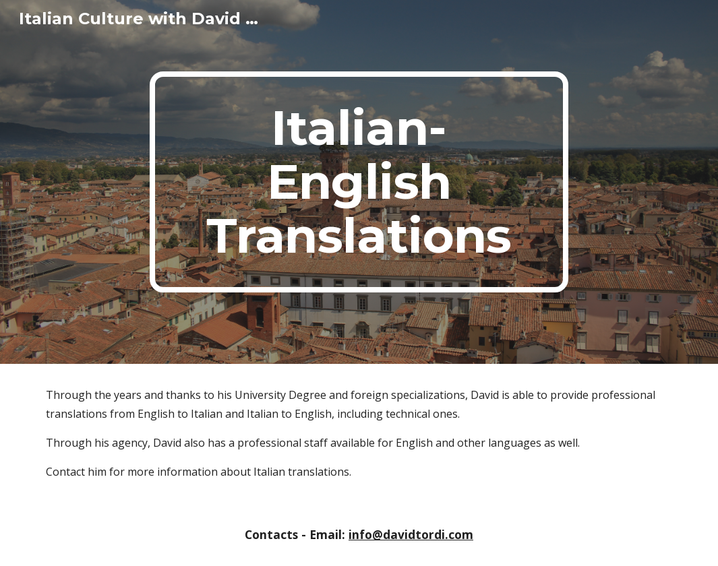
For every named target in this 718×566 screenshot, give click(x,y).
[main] (359, 181)
